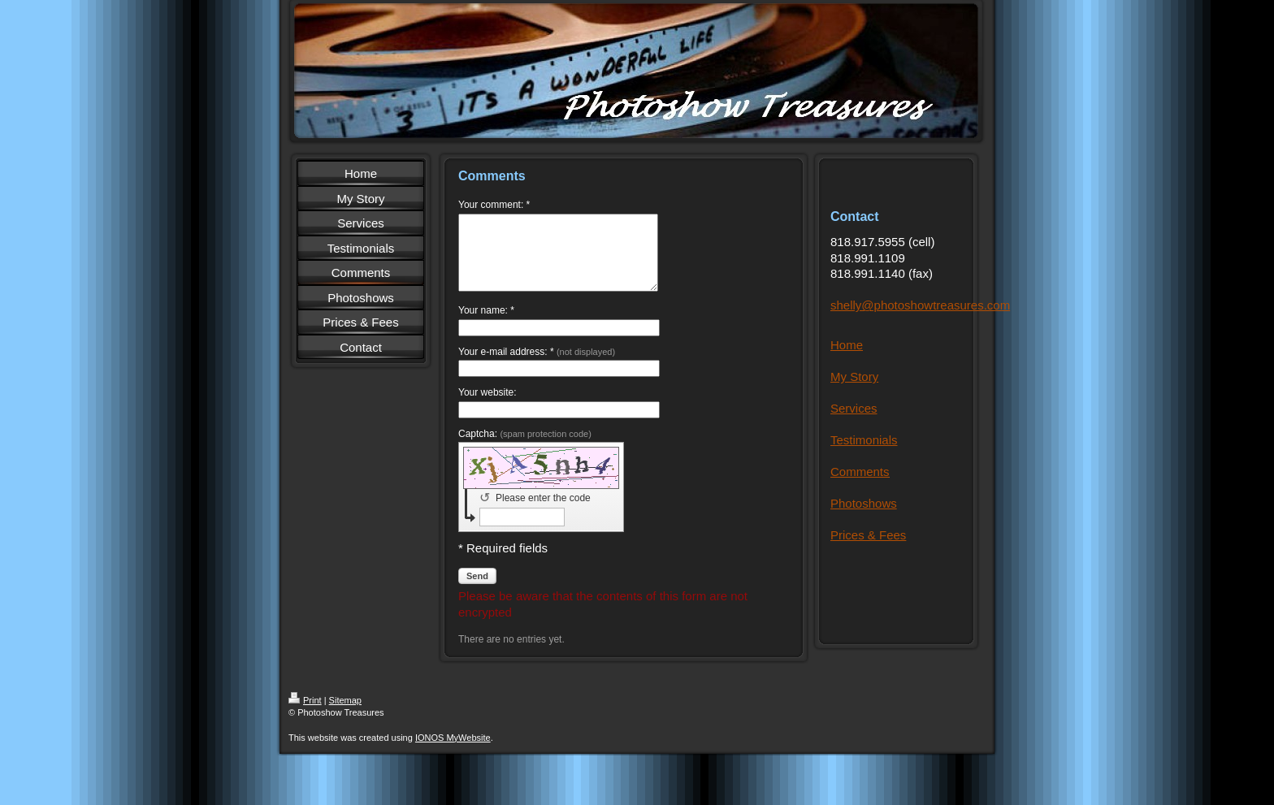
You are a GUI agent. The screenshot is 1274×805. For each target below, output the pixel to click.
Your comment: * (494, 204)
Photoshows (863, 503)
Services (854, 408)
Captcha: (525, 448)
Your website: (487, 407)
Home (846, 345)
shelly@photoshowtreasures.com (920, 305)
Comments (860, 471)
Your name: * (486, 325)
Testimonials (864, 440)
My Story (854, 376)
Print (305, 715)
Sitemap (345, 715)
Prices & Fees (868, 535)
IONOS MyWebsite (453, 752)
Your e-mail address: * (536, 366)
